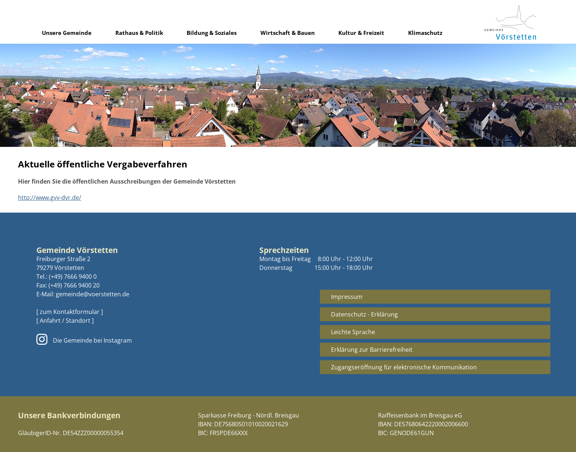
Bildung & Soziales (212, 32)
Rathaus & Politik (139, 32)
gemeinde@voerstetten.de (92, 294)
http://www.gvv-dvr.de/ (49, 198)
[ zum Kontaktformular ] (69, 312)
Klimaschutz (425, 32)
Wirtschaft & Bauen (287, 32)
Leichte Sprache (353, 332)
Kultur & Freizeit (361, 32)
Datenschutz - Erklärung (364, 314)
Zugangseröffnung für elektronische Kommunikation (404, 367)
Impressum (347, 297)
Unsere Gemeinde (66, 32)
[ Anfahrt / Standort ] (65, 321)
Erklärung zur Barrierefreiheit (372, 350)
